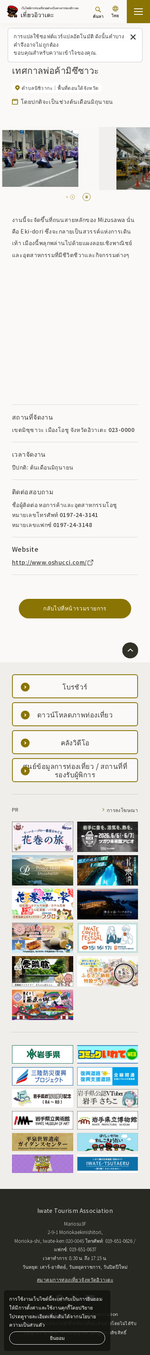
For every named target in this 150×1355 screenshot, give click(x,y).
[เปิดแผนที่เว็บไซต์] (138, 11)
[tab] (67, 197)
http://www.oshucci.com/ (53, 562)
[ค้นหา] (98, 13)
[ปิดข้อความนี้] (133, 37)
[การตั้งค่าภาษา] (115, 13)
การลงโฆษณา (122, 809)
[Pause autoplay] (86, 197)
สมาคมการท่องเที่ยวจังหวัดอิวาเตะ (75, 1279)
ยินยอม (57, 1337)
